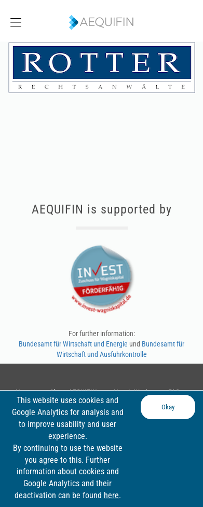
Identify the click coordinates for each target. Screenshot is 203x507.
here (111, 495)
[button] (25, 21)
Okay (167, 407)
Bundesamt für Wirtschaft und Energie (74, 344)
